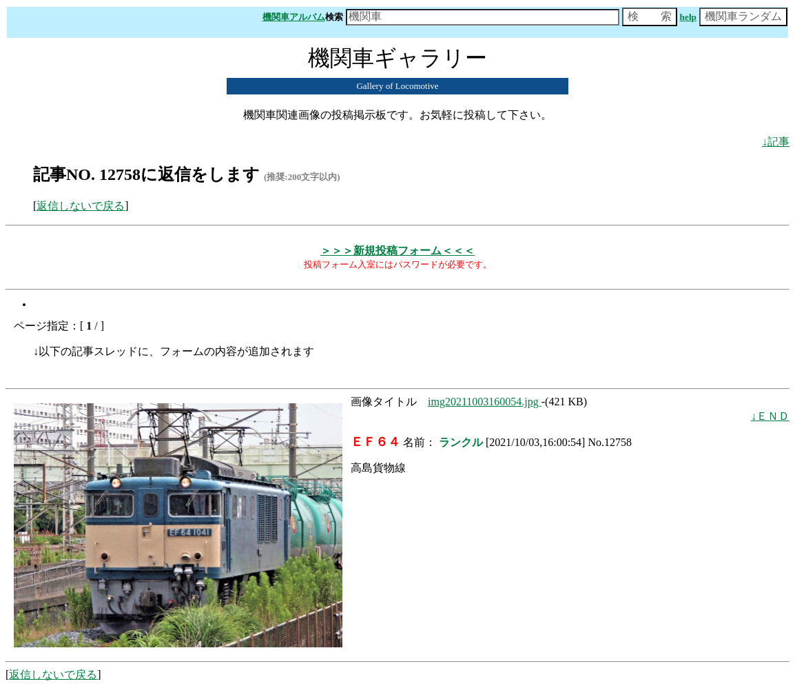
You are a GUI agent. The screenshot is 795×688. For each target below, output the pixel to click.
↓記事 (775, 142)
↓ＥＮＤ (770, 416)
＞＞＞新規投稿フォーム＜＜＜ (397, 250)
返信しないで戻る (81, 206)
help (688, 17)
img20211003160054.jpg (484, 401)
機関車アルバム (293, 17)
